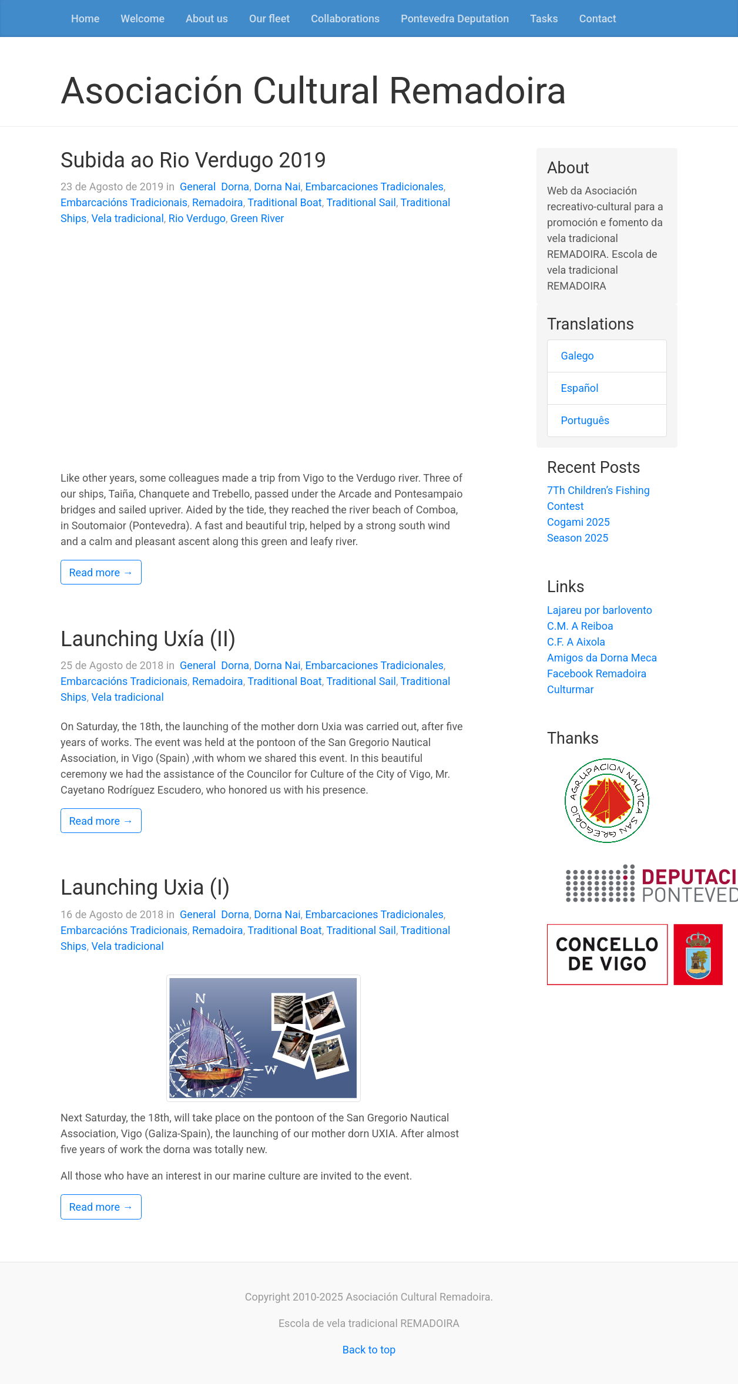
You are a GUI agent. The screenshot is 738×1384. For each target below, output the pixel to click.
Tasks (544, 18)
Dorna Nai (277, 186)
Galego (577, 356)
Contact (597, 18)
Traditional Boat (284, 202)
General (198, 186)
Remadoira (217, 202)
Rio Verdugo (197, 218)
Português (585, 420)
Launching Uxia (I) (145, 887)
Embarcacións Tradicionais (124, 202)
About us (207, 18)
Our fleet (269, 18)
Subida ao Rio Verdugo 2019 (193, 160)
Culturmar (570, 689)
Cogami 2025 (578, 522)
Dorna (235, 186)
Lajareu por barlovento (599, 610)
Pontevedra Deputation (455, 18)
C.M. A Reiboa (580, 626)
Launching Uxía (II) (148, 639)
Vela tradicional (127, 218)
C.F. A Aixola (576, 642)
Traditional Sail (361, 202)
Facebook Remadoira (596, 673)
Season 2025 (577, 538)
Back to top (369, 1349)
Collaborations (345, 18)
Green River (257, 218)
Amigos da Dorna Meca (602, 657)
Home (85, 18)
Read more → (101, 572)
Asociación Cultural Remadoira (313, 90)
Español (580, 388)
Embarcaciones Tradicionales (375, 186)
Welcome (142, 18)
